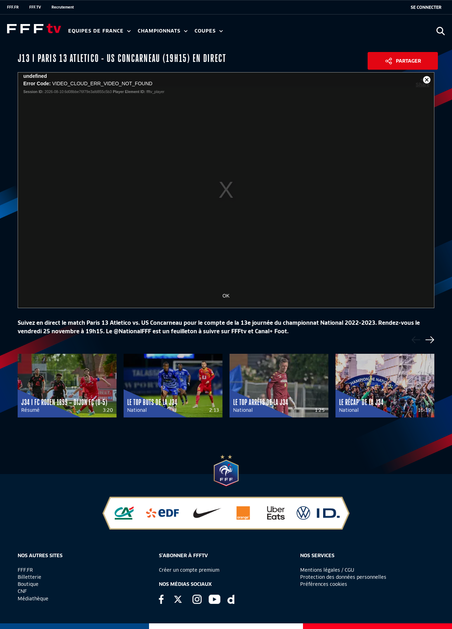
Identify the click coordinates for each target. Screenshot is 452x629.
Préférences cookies (323, 584)
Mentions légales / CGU (327, 570)
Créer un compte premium (189, 570)
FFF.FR (13, 7)
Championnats (163, 31)
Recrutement (63, 7)
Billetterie (29, 577)
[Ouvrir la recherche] (440, 31)
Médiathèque (33, 598)
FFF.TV (35, 7)
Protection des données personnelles (343, 577)
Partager (408, 61)
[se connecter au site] (426, 7)
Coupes (209, 31)
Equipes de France (99, 31)
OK (226, 296)
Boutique (28, 584)
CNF (22, 591)
